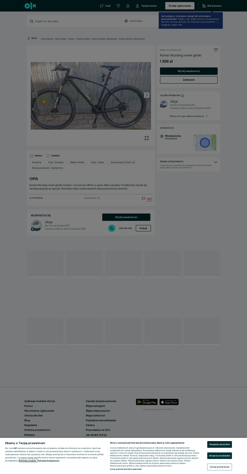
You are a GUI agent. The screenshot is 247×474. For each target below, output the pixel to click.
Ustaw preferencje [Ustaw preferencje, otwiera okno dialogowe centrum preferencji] (219, 467)
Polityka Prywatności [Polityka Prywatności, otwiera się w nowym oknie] (48, 460)
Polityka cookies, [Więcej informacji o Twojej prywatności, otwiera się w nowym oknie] (28, 460)
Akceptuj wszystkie (219, 444)
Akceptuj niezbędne (219, 455)
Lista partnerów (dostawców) (126, 469)
